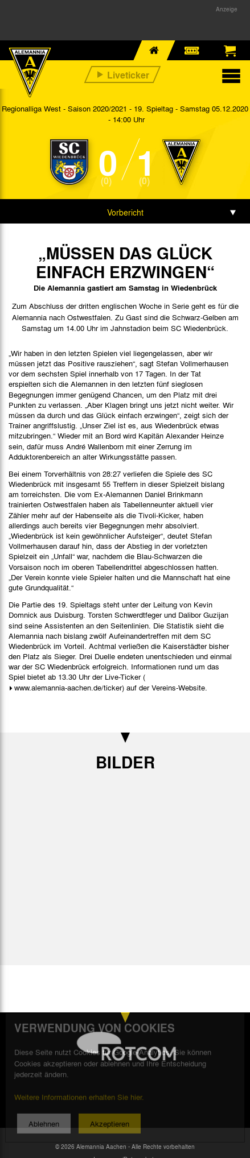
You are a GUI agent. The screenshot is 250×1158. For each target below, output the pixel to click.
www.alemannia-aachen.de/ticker (68, 687)
